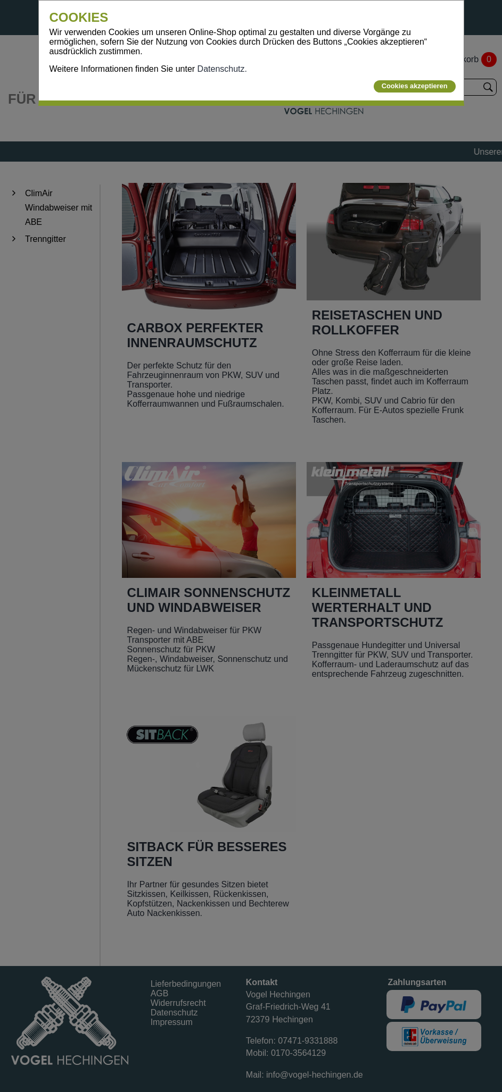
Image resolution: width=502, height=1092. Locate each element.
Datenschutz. (222, 68)
